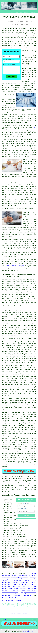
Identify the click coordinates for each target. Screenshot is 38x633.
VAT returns (31, 431)
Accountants (23, 573)
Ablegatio (21, 201)
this (20, 487)
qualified (16, 109)
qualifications (25, 89)
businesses (5, 178)
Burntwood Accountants (9, 597)
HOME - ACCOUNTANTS (19, 613)
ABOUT (21, 12)
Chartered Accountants (20, 525)
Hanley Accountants (28, 590)
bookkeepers (6, 122)
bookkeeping (17, 36)
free (21, 136)
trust (31, 76)
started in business (15, 41)
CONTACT (26, 12)
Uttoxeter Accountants (10, 592)
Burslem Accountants (28, 579)
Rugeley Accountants (19, 575)
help (10, 47)
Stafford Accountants (22, 595)
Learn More (26, 631)
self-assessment (7, 203)
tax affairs (28, 114)
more (6, 558)
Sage (26, 194)
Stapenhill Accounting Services (18, 495)
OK (32, 631)
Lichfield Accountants (28, 588)
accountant (5, 30)
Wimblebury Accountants (19, 577)
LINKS (16, 12)
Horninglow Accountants (11, 581)
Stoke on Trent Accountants (24, 586)
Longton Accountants (28, 592)
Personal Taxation (19, 534)
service (29, 145)
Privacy (34, 619)
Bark (34, 127)
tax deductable (23, 118)
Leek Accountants (20, 584)
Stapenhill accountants (11, 412)
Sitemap (3, 619)
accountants (26, 52)
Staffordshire (12, 573)
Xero (21, 200)
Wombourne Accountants (10, 588)
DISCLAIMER (33, 12)
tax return (20, 186)
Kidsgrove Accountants (10, 590)
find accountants (15, 539)
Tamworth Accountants (20, 582)
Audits (6, 510)
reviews (11, 150)
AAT (18, 111)
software (24, 190)
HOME (12, 12)
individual (5, 85)
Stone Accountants (10, 594)
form (23, 131)
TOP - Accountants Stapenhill (12, 600)
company (25, 147)
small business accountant (15, 265)
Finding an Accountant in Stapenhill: (15, 28)
